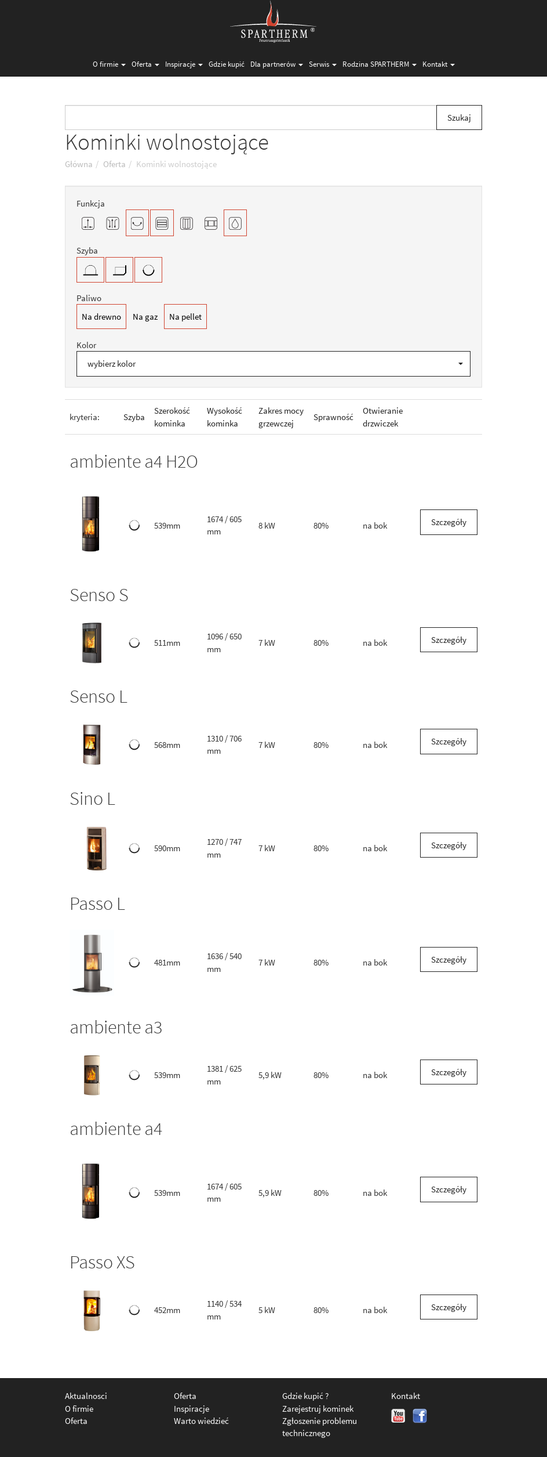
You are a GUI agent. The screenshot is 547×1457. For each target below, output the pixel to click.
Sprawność (333, 416)
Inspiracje (184, 64)
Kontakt (438, 64)
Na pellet (185, 316)
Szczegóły (448, 521)
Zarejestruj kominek (317, 1408)
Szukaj (459, 117)
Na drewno (101, 316)
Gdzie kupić (227, 64)
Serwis (323, 64)
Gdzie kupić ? (305, 1395)
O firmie (109, 64)
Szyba (134, 416)
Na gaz (145, 316)
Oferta (145, 64)
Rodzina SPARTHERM (379, 64)
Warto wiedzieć (201, 1420)
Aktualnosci (86, 1395)
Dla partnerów (276, 64)
